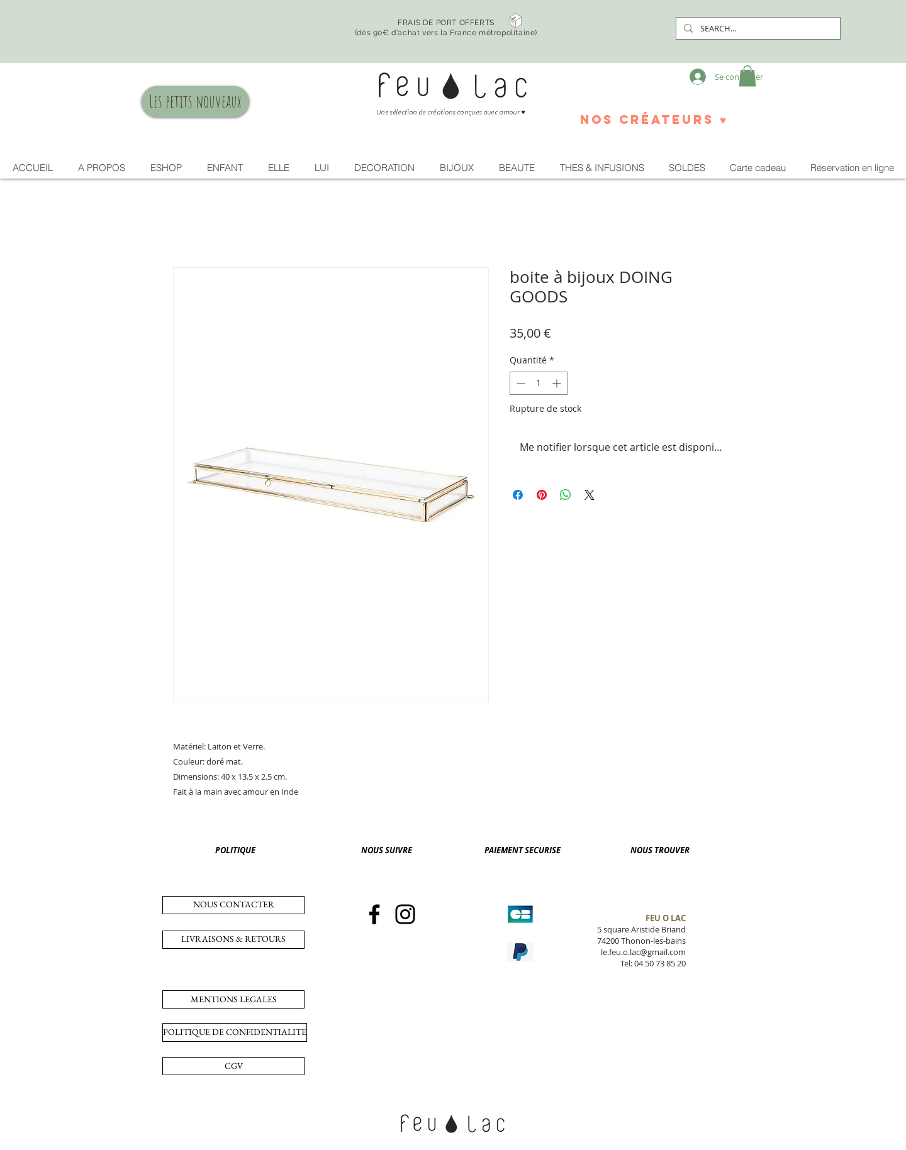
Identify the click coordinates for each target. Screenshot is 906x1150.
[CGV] (233, 1066)
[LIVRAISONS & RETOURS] (233, 940)
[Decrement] (519, 383)
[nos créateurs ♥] (653, 120)
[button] (747, 75)
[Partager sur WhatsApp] (565, 494)
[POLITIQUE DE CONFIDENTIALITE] (234, 1032)
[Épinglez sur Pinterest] (541, 494)
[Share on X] (589, 494)
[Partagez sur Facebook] (517, 494)
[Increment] (558, 383)
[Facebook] (374, 914)
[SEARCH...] (757, 28)
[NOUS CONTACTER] (233, 905)
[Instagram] (405, 914)
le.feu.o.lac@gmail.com (643, 952)
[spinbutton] (538, 383)
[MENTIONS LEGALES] (233, 999)
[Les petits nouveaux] (195, 101)
